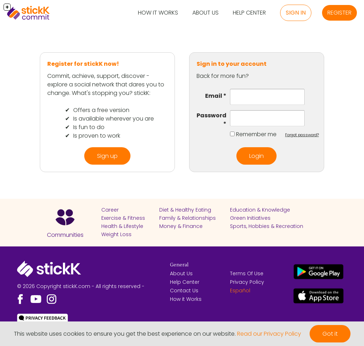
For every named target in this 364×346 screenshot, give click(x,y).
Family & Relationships (187, 218)
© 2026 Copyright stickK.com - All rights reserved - (80, 286)
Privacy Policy (247, 282)
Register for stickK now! (83, 64)
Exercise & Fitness (123, 218)
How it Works (158, 13)
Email (213, 96)
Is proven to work (96, 136)
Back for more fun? (223, 76)
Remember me (256, 134)
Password (211, 115)
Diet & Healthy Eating (185, 209)
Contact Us (184, 290)
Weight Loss (116, 234)
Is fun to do (89, 127)
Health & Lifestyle (122, 226)
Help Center (249, 13)
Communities (65, 235)
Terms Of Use (246, 273)
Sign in (296, 13)
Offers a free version (101, 110)
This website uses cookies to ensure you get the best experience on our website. (125, 334)
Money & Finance (181, 226)
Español (240, 290)
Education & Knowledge (260, 209)
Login (256, 156)
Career (110, 209)
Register (339, 13)
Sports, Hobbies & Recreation (266, 226)
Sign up (107, 156)
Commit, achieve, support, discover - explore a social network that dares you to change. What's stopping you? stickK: (105, 84)
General (179, 265)
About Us (205, 13)
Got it (330, 334)
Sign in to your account (232, 64)
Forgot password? (302, 135)
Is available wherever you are (113, 119)
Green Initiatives (250, 218)
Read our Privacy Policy (269, 334)
